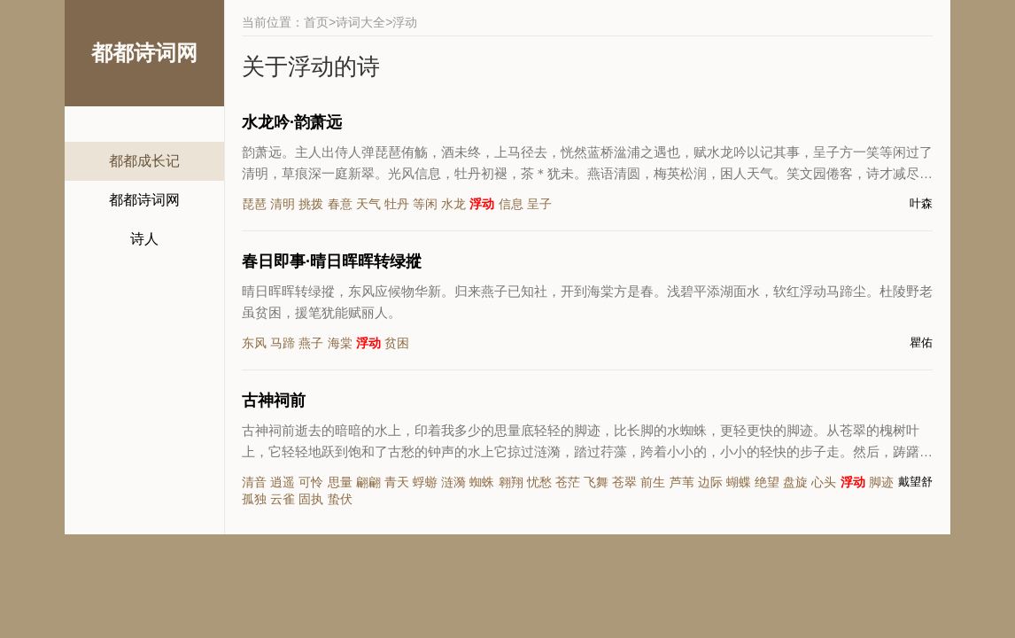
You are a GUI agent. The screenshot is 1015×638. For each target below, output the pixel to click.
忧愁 (539, 482)
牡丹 (396, 204)
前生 (652, 482)
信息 (511, 204)
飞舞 (596, 482)
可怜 (310, 482)
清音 (254, 482)
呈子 (539, 204)
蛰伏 (340, 499)
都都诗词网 (144, 199)
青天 (396, 482)
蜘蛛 (481, 482)
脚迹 (881, 482)
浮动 (481, 204)
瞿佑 (921, 342)
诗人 (144, 238)
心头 (823, 482)
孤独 (254, 499)
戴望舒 (915, 481)
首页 (316, 22)
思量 (340, 482)
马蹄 (282, 343)
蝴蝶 (738, 482)
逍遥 (282, 482)
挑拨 (310, 204)
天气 (368, 204)
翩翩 (368, 482)
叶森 (921, 203)
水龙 (453, 204)
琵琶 (254, 204)
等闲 (425, 204)
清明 (282, 204)
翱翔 (511, 482)
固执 (310, 499)
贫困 (396, 343)
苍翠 (624, 482)
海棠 (340, 343)
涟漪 (453, 482)
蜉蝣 (425, 482)
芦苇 (682, 482)
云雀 (282, 499)
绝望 (767, 482)
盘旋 (795, 482)
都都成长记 (144, 160)
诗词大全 (360, 22)
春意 (340, 204)
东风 (254, 343)
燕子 (310, 343)
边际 (710, 482)
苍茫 (567, 482)
